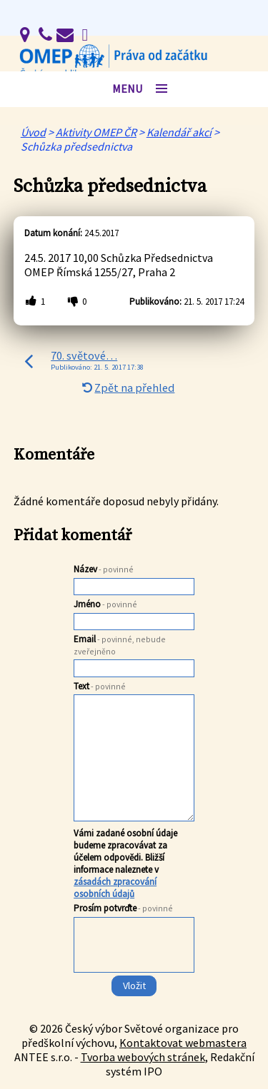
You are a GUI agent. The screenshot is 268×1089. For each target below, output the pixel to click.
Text (100, 686)
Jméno (105, 604)
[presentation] (133, 973)
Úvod (33, 132)
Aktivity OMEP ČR (96, 132)
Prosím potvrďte (123, 908)
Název (104, 569)
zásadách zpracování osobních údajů (115, 888)
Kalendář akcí (179, 132)
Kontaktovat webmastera (183, 1042)
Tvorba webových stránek (143, 1057)
